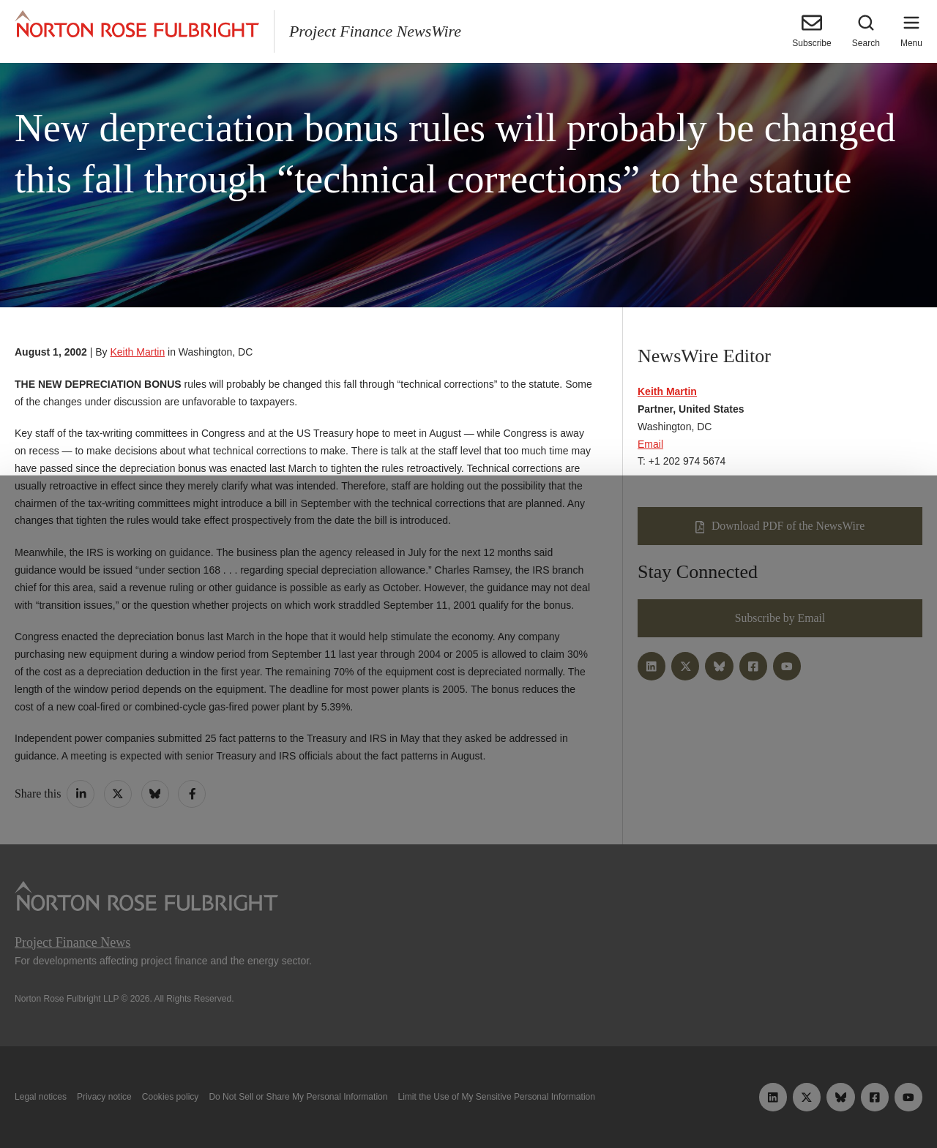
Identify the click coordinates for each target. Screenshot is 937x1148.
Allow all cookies (295, 1102)
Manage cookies (468, 1102)
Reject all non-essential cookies (648, 1102)
